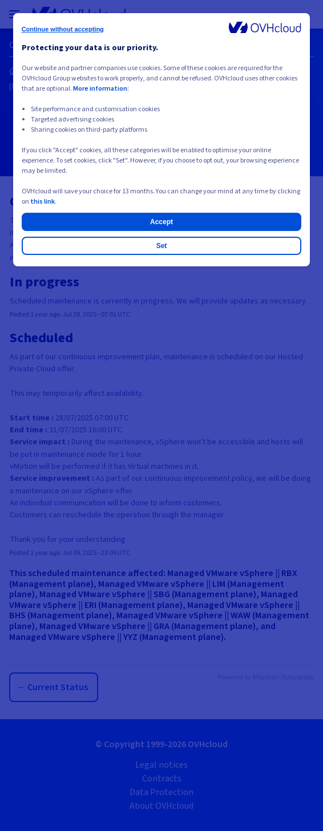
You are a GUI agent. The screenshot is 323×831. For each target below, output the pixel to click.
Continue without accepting (63, 29)
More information (100, 89)
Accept (161, 222)
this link (42, 201)
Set (161, 246)
